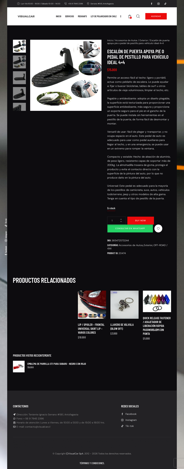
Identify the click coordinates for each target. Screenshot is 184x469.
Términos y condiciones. (92, 463)
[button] (95, 46)
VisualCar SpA (75, 453)
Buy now (140, 220)
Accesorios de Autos (126, 40)
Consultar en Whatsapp (130, 228)
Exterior (144, 40)
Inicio (110, 40)
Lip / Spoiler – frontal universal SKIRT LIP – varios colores (91, 335)
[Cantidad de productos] (116, 221)
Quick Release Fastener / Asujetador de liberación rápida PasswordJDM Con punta (157, 332)
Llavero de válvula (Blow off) (122, 335)
